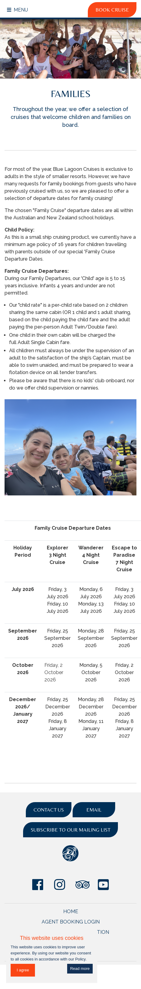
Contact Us (48, 810)
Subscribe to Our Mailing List (70, 830)
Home (70, 911)
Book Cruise (112, 10)
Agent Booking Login (71, 922)
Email (93, 810)
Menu (17, 10)
